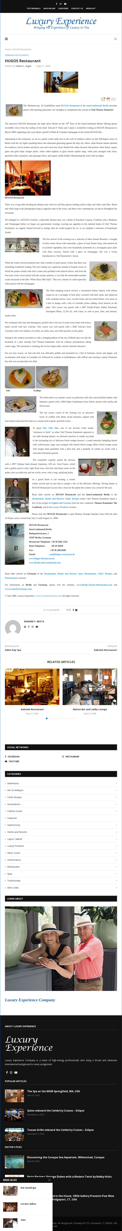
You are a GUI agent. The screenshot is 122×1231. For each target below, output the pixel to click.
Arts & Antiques (15, 790)
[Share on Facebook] (73, 610)
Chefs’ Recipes (72, 499)
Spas (9, 873)
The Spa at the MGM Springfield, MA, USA (53, 1091)
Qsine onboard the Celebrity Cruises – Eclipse (56, 1110)
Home (8, 49)
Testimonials (34, 8)
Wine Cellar (13, 887)
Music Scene (13, 852)
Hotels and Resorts (54, 499)
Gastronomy (13, 825)
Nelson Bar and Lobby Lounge (90, 709)
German (67, 503)
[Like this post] (69, 610)
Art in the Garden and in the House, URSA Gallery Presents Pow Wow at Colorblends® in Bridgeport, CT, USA (70, 1197)
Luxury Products (60, 507)
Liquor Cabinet (14, 839)
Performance (14, 859)
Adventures (13, 783)
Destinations (38, 499)
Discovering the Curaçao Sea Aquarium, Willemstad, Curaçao (66, 1157)
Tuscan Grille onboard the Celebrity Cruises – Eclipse (60, 1130)
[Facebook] (56, 3)
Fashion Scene (14, 811)
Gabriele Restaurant (32, 709)
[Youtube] (65, 3)
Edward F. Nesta (34, 621)
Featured (12, 818)
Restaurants (13, 866)
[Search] (115, 39)
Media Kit (90, 8)
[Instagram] (60, 3)
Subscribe (63, 8)
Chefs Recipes (14, 797)
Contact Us (77, 8)
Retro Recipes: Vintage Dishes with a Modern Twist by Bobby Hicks (69, 1176)
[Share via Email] (76, 610)
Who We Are (49, 8)
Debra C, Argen (23, 65)
